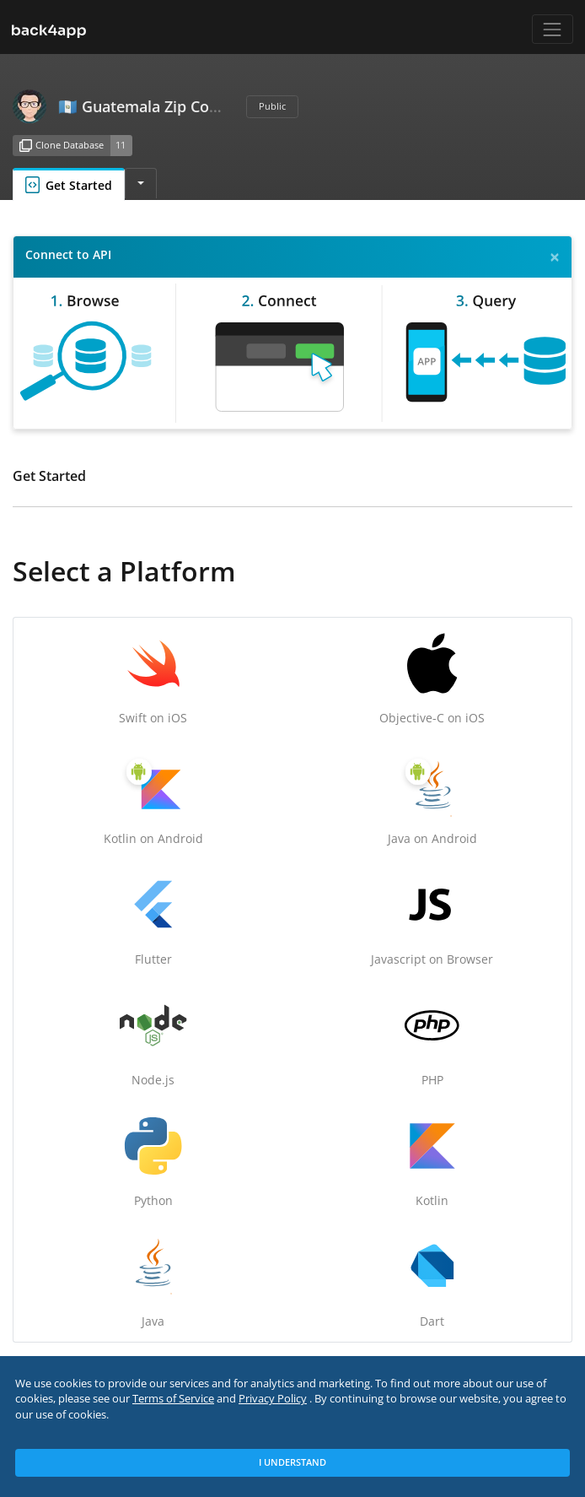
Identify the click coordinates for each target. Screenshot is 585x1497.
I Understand (292, 1462)
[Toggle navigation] (552, 29)
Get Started (68, 184)
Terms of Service (173, 1399)
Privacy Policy (273, 1399)
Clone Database (61, 146)
